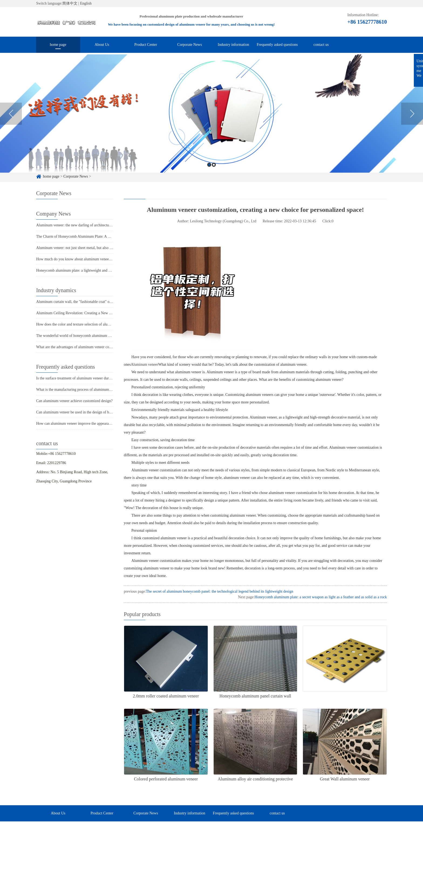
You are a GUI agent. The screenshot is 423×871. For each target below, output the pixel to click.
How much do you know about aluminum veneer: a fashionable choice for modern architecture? (108, 259)
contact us (321, 45)
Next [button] (412, 123)
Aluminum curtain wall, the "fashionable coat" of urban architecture (87, 302)
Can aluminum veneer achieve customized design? (74, 401)
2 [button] (214, 174)
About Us (102, 45)
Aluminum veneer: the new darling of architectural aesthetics (82, 225)
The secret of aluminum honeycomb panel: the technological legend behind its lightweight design (219, 591)
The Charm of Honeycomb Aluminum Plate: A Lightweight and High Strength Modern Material (108, 236)
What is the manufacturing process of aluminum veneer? (79, 390)
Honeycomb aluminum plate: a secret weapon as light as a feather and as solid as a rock (320, 597)
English (86, 3)
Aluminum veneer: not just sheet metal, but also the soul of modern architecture (96, 248)
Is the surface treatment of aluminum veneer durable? (76, 378)
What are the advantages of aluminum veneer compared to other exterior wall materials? (102, 347)
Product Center (145, 45)
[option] (211, 123)
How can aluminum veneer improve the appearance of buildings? (85, 423)
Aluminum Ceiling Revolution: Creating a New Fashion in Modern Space (92, 313)
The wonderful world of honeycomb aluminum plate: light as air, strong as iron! (96, 336)
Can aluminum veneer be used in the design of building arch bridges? (88, 412)
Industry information (233, 45)
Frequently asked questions (277, 45)
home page (58, 45)
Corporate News (189, 45)
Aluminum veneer (144, 364)
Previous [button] (11, 123)
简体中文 (69, 3)
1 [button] (209, 174)
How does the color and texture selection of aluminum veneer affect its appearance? (99, 324)
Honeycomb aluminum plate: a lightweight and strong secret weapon (88, 270)
